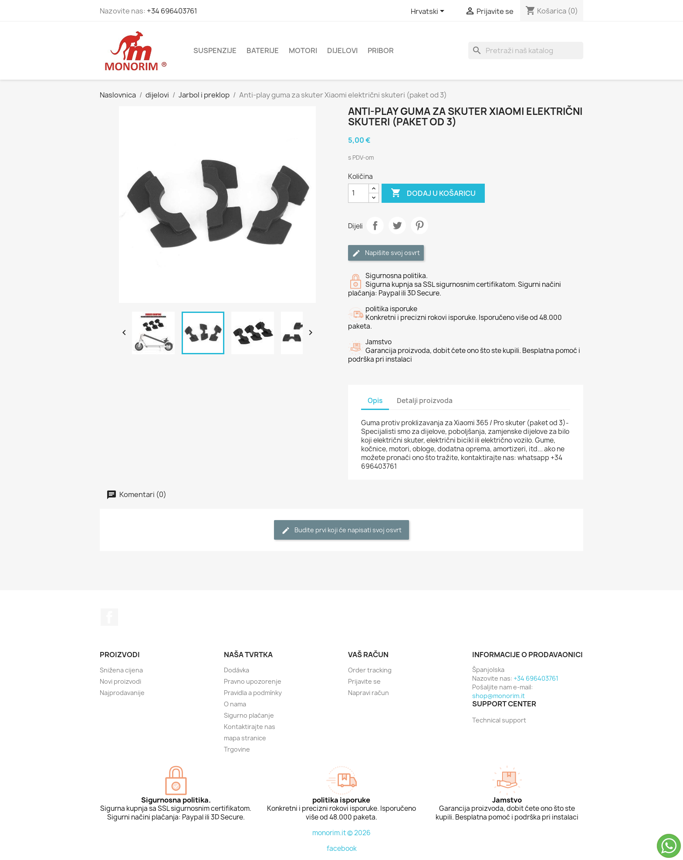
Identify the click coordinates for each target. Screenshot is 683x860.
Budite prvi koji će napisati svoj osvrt (341, 530)
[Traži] (525, 50)
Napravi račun (368, 693)
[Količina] (358, 193)
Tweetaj (397, 225)
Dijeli (375, 225)
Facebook (109, 617)
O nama (235, 704)
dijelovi (342, 50)
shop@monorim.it (498, 696)
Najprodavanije (122, 693)
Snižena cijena (121, 670)
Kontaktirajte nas (249, 726)
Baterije (263, 50)
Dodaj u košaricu (433, 193)
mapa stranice (245, 738)
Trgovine (237, 749)
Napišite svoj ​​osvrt (386, 253)
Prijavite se (364, 681)
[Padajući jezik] (429, 12)
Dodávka (236, 670)
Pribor (381, 50)
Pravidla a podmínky (253, 693)
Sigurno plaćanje (249, 715)
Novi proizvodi (120, 681)
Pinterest (419, 225)
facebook (342, 848)
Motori (303, 50)
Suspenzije (215, 50)
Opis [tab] (375, 400)
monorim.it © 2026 (341, 832)
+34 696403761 (172, 11)
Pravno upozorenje (252, 681)
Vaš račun (368, 654)
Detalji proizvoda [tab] (425, 400)
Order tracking (370, 670)
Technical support (499, 720)
